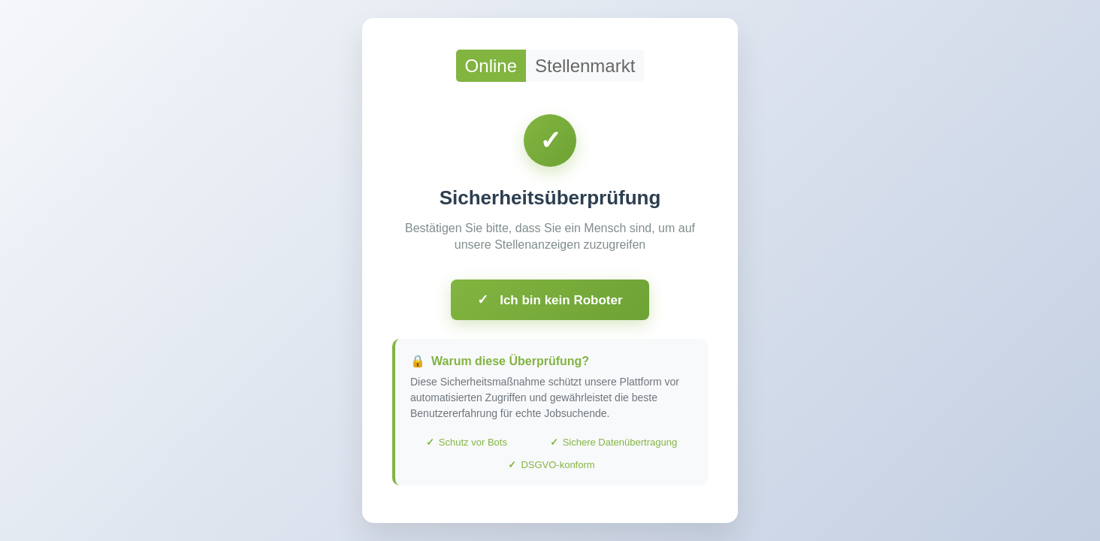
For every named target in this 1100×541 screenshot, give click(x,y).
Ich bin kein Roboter (549, 300)
